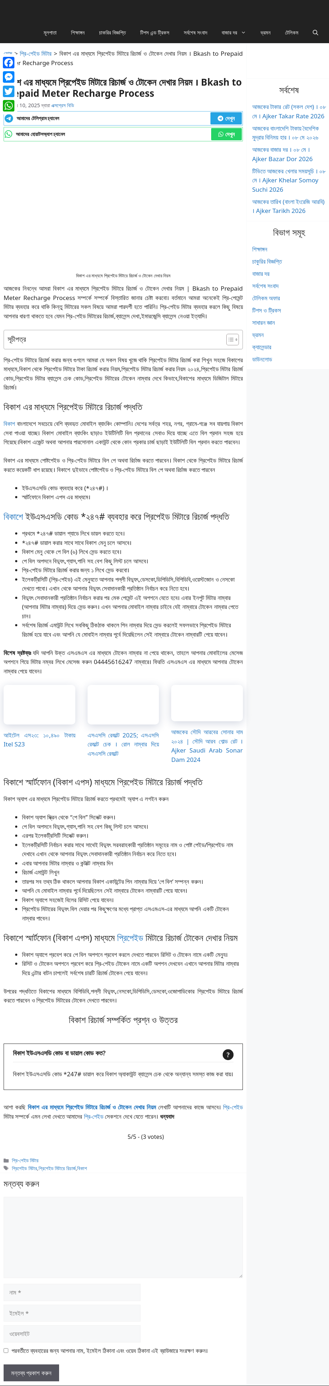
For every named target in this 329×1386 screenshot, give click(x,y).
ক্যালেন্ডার (261, 347)
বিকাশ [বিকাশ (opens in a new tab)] (9, 423)
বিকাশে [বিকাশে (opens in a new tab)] (13, 516)
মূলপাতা (50, 32)
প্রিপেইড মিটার (24, 1168)
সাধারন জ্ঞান (263, 322)
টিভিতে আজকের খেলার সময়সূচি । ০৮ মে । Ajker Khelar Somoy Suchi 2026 (289, 180)
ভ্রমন (266, 32)
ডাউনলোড (262, 359)
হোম (8, 53)
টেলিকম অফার (266, 298)
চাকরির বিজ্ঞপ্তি (112, 32)
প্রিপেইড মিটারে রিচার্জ (57, 1168)
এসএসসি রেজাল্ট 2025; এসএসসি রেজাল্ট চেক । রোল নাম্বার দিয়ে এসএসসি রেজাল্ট (123, 744)
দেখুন (226, 118)
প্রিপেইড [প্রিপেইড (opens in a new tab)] (130, 937)
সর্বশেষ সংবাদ (195, 32)
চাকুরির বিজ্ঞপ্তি (267, 261)
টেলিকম (291, 32)
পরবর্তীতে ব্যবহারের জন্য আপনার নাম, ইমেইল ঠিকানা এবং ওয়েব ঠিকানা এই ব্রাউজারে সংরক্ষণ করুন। (110, 1350)
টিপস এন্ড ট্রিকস (154, 32)
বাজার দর (237, 32)
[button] (315, 32)
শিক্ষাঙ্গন (78, 32)
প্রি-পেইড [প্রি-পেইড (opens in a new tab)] (233, 1107)
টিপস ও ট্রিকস (266, 310)
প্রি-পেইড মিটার (36, 53)
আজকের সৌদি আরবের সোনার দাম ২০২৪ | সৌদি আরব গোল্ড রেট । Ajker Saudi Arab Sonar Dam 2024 (207, 746)
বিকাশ (82, 1168)
